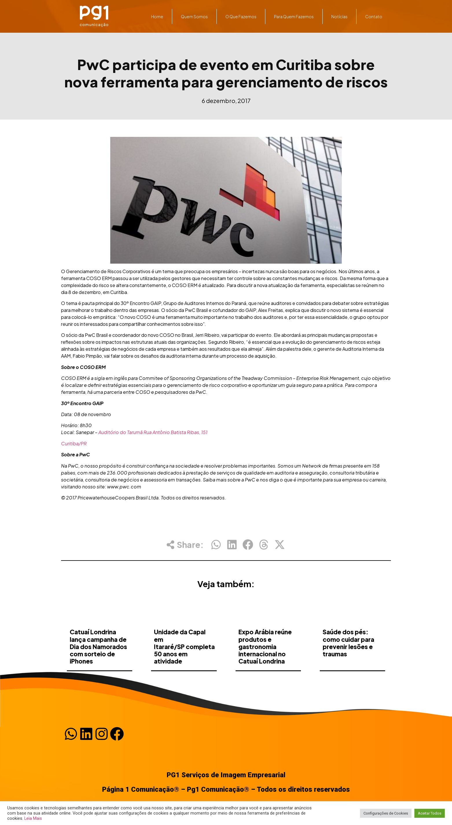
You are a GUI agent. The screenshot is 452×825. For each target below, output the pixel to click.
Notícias (339, 16)
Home (157, 16)
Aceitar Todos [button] (429, 813)
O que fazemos (240, 16)
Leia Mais (33, 818)
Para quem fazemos (294, 16)
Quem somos (194, 16)
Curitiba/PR (74, 443)
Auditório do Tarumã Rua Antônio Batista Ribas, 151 (152, 432)
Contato (373, 16)
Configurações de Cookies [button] (385, 813)
